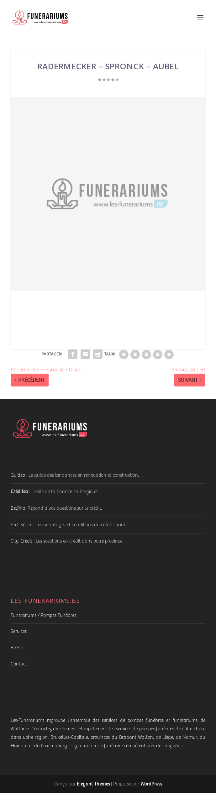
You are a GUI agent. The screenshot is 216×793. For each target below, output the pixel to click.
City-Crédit (21, 541)
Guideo (18, 475)
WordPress (151, 783)
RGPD (17, 647)
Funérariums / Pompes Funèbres (43, 615)
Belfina (18, 508)
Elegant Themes (93, 783)
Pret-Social (22, 525)
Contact (19, 664)
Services (19, 631)
